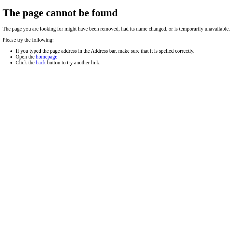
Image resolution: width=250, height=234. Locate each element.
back (41, 62)
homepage (46, 56)
